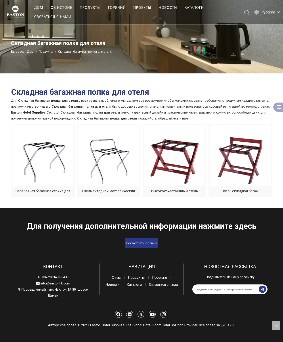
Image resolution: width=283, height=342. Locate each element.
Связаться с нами (163, 285)
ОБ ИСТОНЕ (61, 7)
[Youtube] (152, 314)
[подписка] (262, 289)
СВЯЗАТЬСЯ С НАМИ (52, 16)
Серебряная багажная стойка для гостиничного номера (42, 192)
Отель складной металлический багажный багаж (108, 192)
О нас (116, 278)
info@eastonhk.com (55, 284)
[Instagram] (163, 314)
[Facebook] (118, 314)
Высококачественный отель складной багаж (174, 192)
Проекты (159, 278)
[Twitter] (141, 314)
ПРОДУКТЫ (90, 7)
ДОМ (38, 7)
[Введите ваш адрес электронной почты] (210, 289)
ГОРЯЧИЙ (117, 7)
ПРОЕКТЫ (142, 7)
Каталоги (134, 285)
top (276, 325)
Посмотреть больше (141, 243)
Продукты (136, 278)
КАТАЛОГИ (194, 7)
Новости (112, 285)
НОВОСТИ (168, 7)
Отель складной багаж (240, 191)
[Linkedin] (129, 314)
